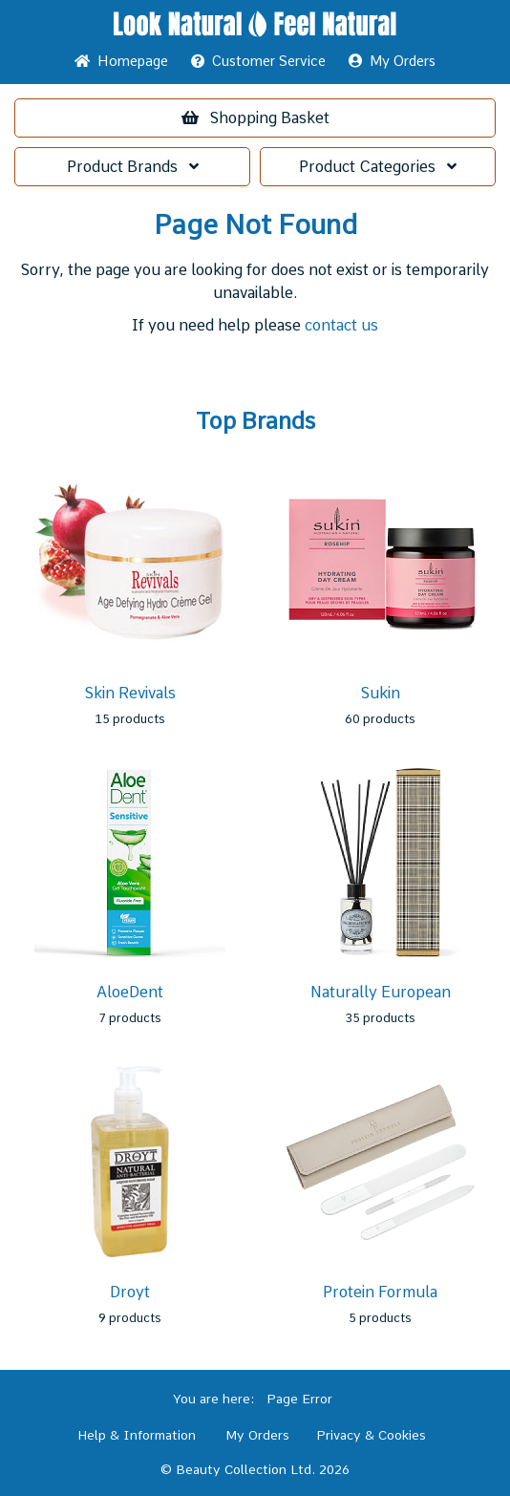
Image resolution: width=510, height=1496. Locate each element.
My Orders (392, 61)
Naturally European (380, 992)
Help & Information (136, 1435)
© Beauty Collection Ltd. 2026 (255, 1469)
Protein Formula (380, 1292)
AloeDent (129, 992)
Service (258, 61)
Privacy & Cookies (371, 1435)
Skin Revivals (130, 693)
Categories (378, 167)
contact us (341, 325)
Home (121, 61)
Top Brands (255, 421)
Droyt (130, 1292)
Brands (133, 167)
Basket (255, 118)
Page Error (299, 1398)
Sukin (380, 693)
